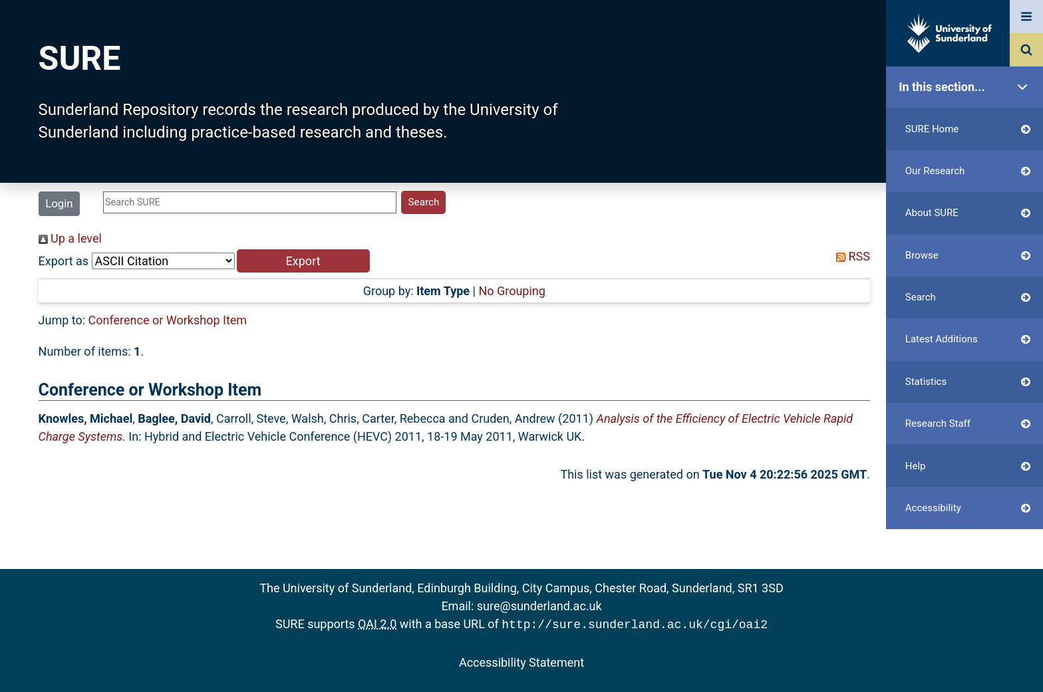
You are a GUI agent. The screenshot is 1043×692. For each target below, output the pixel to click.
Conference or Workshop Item (167, 320)
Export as (64, 261)
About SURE (967, 213)
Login (59, 203)
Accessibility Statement (521, 661)
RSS (850, 256)
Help (967, 466)
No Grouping (511, 291)
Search (967, 297)
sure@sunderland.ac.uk (539, 606)
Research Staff (967, 423)
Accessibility (967, 508)
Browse (967, 255)
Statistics (967, 382)
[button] (303, 261)
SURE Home (967, 129)
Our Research (967, 171)
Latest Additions (967, 339)
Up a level (70, 238)
